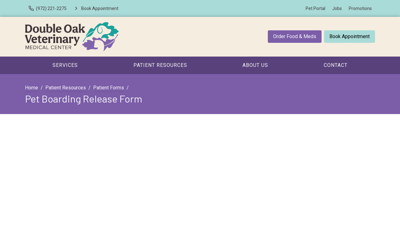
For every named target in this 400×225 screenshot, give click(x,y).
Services (65, 65)
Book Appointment (349, 36)
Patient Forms (108, 88)
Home (31, 88)
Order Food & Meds (294, 36)
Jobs (337, 8)
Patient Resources (160, 65)
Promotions (360, 8)
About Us (255, 65)
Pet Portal (315, 8)
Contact (336, 65)
